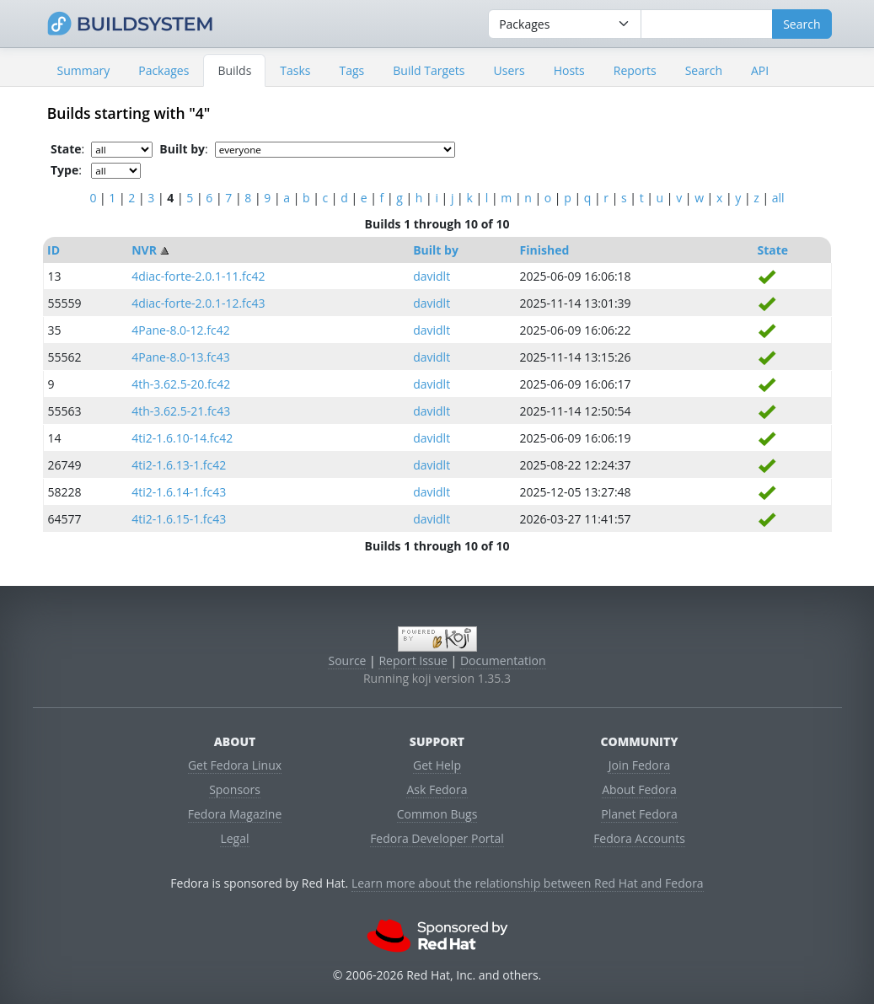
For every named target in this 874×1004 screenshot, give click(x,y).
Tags (352, 70)
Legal (234, 838)
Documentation (503, 660)
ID (53, 250)
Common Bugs (437, 814)
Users (509, 70)
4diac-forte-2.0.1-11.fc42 (198, 276)
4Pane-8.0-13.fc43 (180, 357)
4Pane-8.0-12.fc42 (180, 330)
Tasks (295, 70)
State (772, 250)
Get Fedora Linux (235, 765)
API (760, 70)
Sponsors (234, 789)
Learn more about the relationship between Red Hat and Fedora (527, 883)
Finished (545, 250)
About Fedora (639, 789)
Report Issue (413, 660)
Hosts (569, 70)
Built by (435, 250)
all (778, 198)
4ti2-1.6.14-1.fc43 (178, 492)
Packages (163, 70)
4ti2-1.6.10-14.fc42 (182, 438)
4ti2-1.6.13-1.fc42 (178, 465)
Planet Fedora (639, 814)
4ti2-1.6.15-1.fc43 (178, 519)
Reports (635, 70)
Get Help (437, 765)
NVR (144, 250)
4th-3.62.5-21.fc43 (180, 411)
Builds (234, 70)
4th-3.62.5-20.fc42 (180, 384)
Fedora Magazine (235, 814)
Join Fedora (640, 765)
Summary (83, 70)
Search (703, 70)
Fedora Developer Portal (437, 838)
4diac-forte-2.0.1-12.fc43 (198, 303)
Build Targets (428, 70)
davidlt (431, 276)
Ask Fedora (436, 789)
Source (347, 660)
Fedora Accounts (639, 838)
